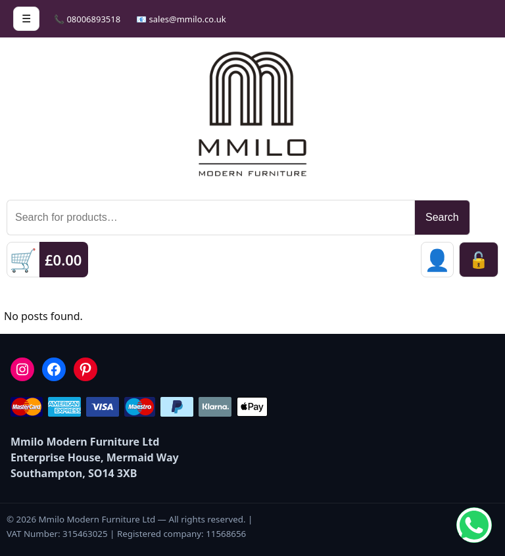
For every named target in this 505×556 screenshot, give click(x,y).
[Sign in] (437, 259)
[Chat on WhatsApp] (474, 525)
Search (442, 217)
